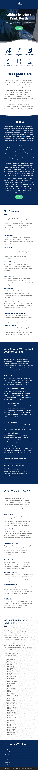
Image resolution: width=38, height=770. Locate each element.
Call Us (20, 28)
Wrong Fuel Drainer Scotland (18, 768)
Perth (22, 370)
